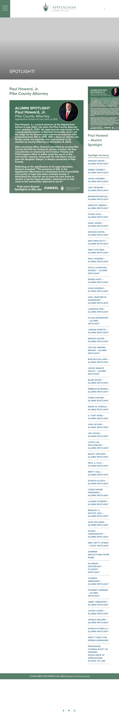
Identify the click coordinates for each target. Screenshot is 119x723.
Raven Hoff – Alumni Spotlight (98, 281)
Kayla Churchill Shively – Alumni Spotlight (97, 270)
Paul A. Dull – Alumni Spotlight (98, 464)
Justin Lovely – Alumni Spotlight (98, 612)
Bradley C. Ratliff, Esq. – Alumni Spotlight (98, 513)
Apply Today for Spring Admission (98, 639)
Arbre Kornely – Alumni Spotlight (98, 171)
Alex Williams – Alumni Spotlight (98, 523)
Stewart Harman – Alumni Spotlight (98, 592)
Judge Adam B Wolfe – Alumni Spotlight (97, 371)
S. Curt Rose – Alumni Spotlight (98, 417)
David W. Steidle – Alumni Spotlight (98, 408)
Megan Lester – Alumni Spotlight (98, 340)
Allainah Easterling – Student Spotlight (95, 568)
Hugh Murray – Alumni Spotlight (98, 290)
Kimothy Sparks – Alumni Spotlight (98, 207)
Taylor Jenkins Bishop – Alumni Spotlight (97, 350)
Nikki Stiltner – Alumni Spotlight (98, 251)
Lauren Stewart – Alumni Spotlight (98, 503)
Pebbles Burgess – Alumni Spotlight (99, 390)
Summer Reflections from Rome (98, 554)
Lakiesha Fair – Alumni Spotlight (98, 310)
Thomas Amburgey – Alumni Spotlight (98, 581)
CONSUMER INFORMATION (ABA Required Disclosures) (59, 676)
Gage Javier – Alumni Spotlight (98, 224)
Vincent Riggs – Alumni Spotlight (98, 162)
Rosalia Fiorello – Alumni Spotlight (99, 630)
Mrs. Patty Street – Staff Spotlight (98, 544)
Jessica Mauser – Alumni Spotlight (98, 621)
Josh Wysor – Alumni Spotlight (98, 426)
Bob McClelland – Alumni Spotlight (98, 361)
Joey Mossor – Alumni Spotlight (98, 189)
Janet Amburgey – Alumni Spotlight (98, 603)
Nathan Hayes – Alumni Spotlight (98, 233)
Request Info (59, 690)
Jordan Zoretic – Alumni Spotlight (98, 331)
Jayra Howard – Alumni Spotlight (98, 180)
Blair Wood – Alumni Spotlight (98, 381)
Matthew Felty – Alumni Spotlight (98, 242)
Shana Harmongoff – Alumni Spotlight (98, 533)
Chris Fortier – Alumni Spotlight (98, 399)
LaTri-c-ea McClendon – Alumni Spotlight (98, 445)
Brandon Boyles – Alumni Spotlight (98, 198)
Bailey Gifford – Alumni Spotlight (98, 455)
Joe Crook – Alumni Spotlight (98, 435)
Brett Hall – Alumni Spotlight (98, 473)
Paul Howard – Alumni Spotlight (98, 260)
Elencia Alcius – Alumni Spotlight (98, 482)
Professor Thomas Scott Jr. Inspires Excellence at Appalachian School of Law (98, 653)
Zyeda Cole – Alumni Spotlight (98, 216)
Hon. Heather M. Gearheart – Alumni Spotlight (98, 300)
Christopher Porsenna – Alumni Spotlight (98, 492)
